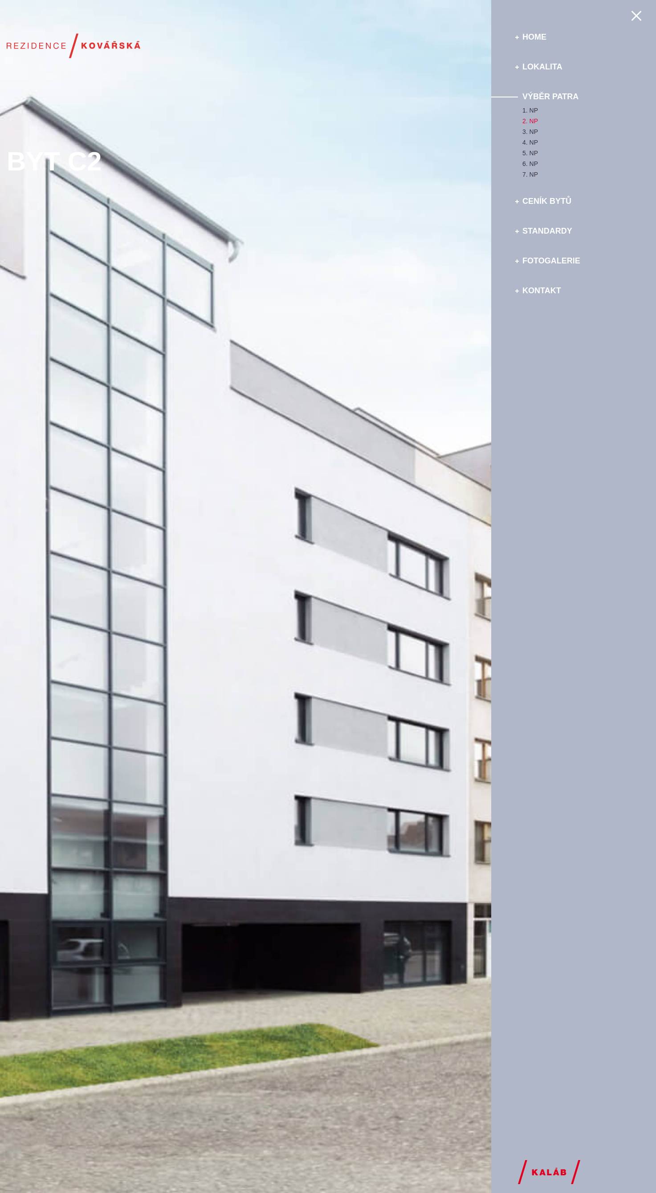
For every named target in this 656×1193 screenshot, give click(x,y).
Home (534, 36)
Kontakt (541, 290)
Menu (639, 15)
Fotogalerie (551, 260)
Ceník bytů (546, 201)
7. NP (530, 174)
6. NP (530, 163)
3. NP (530, 131)
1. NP (530, 110)
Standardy (547, 230)
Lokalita (542, 66)
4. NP (530, 142)
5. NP (530, 153)
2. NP (530, 121)
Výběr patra (550, 96)
